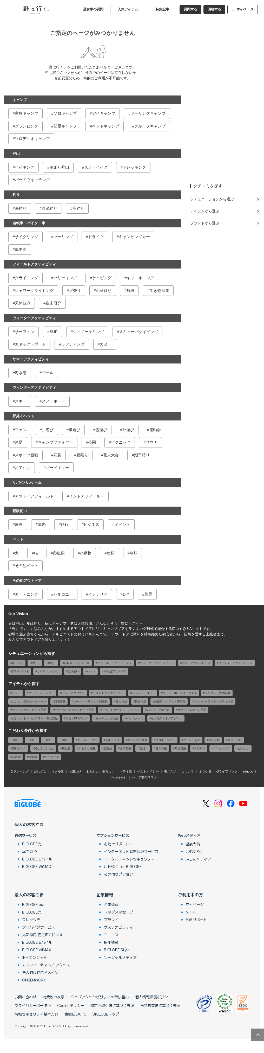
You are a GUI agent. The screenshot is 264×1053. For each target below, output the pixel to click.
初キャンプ (112, 740)
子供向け (199, 748)
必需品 (107, 748)
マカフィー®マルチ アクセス (46, 964)
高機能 (16, 756)
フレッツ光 (31, 919)
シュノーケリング (88, 331)
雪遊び (101, 429)
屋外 (19, 524)
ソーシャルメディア (120, 957)
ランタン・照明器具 (217, 692)
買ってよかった (44, 748)
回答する (214, 9)
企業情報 (104, 894)
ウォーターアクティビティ (34, 318)
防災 (148, 594)
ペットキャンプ (105, 126)
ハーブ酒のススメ (144, 777)
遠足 (19, 442)
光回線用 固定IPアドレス (42, 934)
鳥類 (133, 553)
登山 (16, 153)
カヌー (105, 344)
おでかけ (22, 467)
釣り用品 (140, 701)
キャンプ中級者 (137, 740)
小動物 (85, 553)
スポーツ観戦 (26, 455)
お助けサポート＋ (118, 843)
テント (16, 692)
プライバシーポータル (33, 1005)
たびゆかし (119, 778)
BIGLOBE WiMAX (36, 866)
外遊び (128, 429)
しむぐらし (195, 851)
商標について (75, 1014)
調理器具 (59, 701)
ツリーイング (65, 278)
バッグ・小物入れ (158, 709)
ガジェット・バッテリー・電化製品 (35, 718)
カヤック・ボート (30, 344)
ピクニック (120, 442)
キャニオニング (140, 278)
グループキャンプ (150, 126)
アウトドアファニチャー (108, 692)
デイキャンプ (103, 113)
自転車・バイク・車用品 (170, 701)
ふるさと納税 (87, 748)
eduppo (248, 771)
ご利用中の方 (190, 894)
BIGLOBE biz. (33, 904)
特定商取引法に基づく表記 (112, 1005)
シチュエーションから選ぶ (212, 199)
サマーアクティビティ (30, 359)
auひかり (29, 851)
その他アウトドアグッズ (166, 718)
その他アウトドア (27, 580)
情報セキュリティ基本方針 (36, 1014)
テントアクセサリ (73, 692)
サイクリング (26, 236)
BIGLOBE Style (117, 949)
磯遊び (74, 429)
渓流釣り (49, 208)
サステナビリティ (118, 927)
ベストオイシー (148, 771)
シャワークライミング (34, 290)
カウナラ (187, 771)
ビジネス (91, 524)
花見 (57, 455)
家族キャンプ (26, 113)
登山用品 (121, 701)
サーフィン (24, 331)
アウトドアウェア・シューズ (120, 709)
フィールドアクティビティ (34, 264)
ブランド (111, 919)
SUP (54, 331)
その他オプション (118, 874)
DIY (126, 594)
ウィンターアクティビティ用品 (213, 701)
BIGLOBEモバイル (37, 858)
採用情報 (111, 942)
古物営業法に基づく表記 (160, 1005)
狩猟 (130, 290)
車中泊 (21, 249)
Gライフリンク (226, 771)
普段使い (19, 511)
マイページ (242, 9)
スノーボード (53, 401)
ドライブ (96, 236)
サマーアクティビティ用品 (29, 709)
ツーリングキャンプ (148, 113)
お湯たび (75, 771)
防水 (143, 748)
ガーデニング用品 (106, 718)
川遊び (48, 429)
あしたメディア (198, 858)
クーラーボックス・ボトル (180, 692)
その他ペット (26, 565)
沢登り (75, 290)
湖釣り (78, 208)
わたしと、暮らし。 (101, 771)
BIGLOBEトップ (106, 1014)
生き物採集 (159, 290)
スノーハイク (96, 167)
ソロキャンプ (65, 113)
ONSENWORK (34, 979)
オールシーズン (87, 740)
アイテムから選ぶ (204, 211)
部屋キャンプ (65, 126)
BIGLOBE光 (31, 843)
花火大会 (111, 455)
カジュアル (234, 740)
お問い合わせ (25, 996)
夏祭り (82, 455)
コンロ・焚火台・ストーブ (29, 701)
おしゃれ (214, 740)
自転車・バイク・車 (28, 223)
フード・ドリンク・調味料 (90, 701)
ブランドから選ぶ (204, 223)
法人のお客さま (29, 894)
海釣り (21, 208)
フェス (21, 429)
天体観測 (22, 303)
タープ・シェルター (41, 692)
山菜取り (103, 290)
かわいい (243, 748)
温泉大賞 (193, 843)
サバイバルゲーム (27, 482)
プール (48, 373)
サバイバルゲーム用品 (192, 709)
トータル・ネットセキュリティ (129, 858)
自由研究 (53, 303)
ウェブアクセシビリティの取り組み (100, 996)
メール (191, 912)
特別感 (32, 756)
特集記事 (162, 9)
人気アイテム (128, 9)
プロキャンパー (165, 740)
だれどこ (40, 771)
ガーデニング (26, 594)
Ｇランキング (19, 771)
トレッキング (134, 167)
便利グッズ (19, 748)
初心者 (66, 748)
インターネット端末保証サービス (131, 851)
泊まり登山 (59, 167)
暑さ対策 (161, 748)
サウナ (151, 442)
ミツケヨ (205, 771)
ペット (17, 539)
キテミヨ (126, 771)
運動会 (155, 429)
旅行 (65, 524)
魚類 (111, 553)
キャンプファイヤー (55, 442)
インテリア (98, 594)
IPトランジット (34, 957)
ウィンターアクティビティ (34, 387)
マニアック (52, 756)
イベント (122, 524)
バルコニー (63, 594)
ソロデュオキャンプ (32, 138)
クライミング (26, 278)
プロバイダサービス (38, 927)
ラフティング (73, 344)
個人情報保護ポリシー (153, 996)
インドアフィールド (86, 496)
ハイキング (24, 167)
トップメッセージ (118, 912)
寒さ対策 (180, 748)
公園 (92, 442)
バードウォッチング (32, 179)
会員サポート (196, 919)
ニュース (111, 934)
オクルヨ (57, 771)
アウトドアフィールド (34, 496)
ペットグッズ (134, 718)
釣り (16, 195)
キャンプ (19, 100)
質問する (190, 9)
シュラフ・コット (143, 692)
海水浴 (21, 373)
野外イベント (23, 416)
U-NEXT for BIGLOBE (123, 866)
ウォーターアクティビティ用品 (74, 709)
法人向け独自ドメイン (40, 972)
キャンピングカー (134, 236)
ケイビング (101, 278)
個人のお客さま (29, 824)
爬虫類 (59, 553)
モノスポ (170, 771)
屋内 (42, 524)
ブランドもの (191, 740)
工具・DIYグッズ (76, 718)
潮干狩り (142, 455)
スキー (21, 401)
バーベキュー (57, 467)
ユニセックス (221, 748)
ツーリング (63, 236)
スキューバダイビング (138, 331)
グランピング (26, 126)
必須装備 (125, 748)
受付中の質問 (93, 9)
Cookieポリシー (70, 1005)
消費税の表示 (53, 996)
